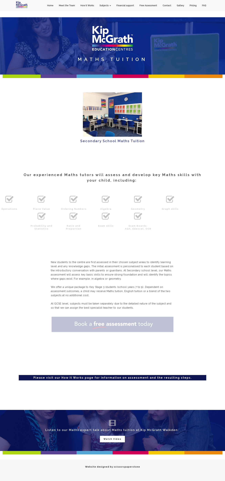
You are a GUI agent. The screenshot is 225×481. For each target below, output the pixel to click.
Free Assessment (148, 5)
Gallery (180, 5)
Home (50, 5)
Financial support (125, 5)
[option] (112, 46)
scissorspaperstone (127, 466)
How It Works (87, 5)
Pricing (193, 5)
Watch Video (112, 439)
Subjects (105, 5)
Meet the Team (67, 5)
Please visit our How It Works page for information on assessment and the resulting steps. (112, 377)
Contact (167, 5)
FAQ (204, 5)
